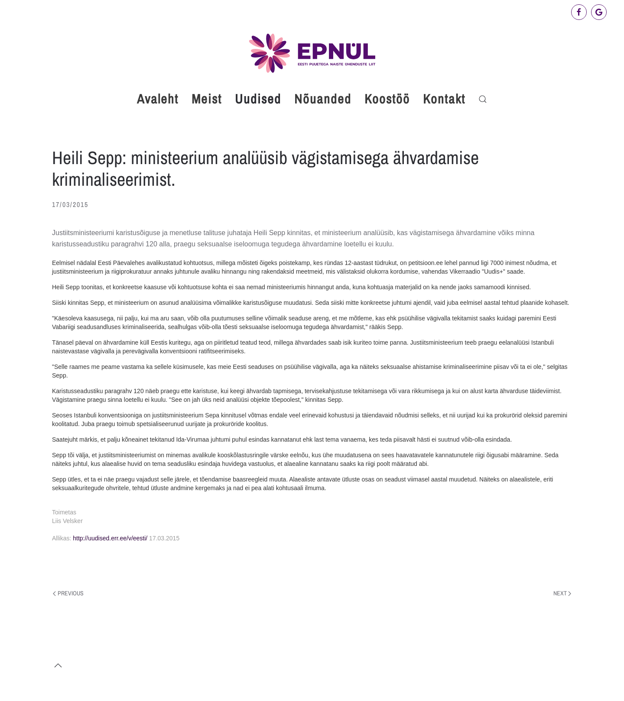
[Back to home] (312, 53)
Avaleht (158, 98)
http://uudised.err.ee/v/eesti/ (110, 538)
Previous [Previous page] (68, 593)
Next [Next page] (562, 593)
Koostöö (387, 98)
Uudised (258, 98)
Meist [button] (207, 98)
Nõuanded (322, 98)
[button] (482, 99)
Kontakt (444, 98)
